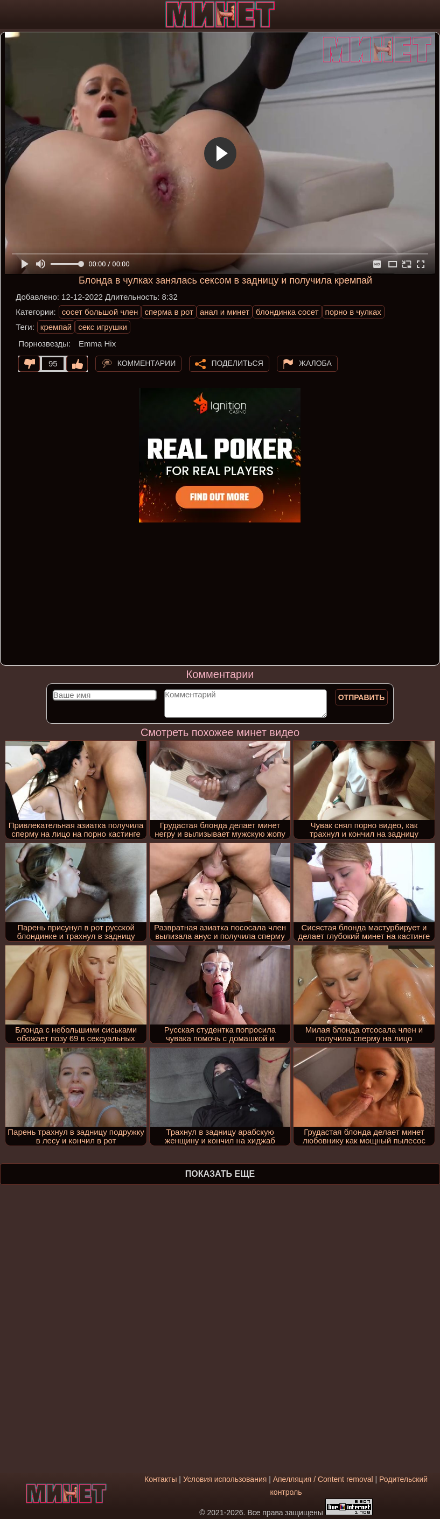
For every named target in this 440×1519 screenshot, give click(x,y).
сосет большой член (100, 311)
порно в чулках (353, 311)
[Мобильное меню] (9, 14)
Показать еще (220, 1173)
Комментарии (146, 362)
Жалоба (315, 362)
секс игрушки (102, 326)
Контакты (160, 1479)
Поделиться (237, 362)
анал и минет (224, 311)
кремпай (56, 326)
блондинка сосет (287, 311)
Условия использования (225, 1479)
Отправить (361, 697)
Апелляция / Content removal (323, 1479)
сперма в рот (168, 311)
